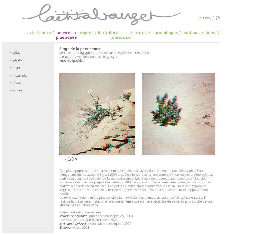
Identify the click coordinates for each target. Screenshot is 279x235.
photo (17, 60)
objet (16, 68)
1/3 (71, 159)
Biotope (65, 228)
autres (17, 90)
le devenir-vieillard (72, 224)
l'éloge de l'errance (73, 216)
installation (20, 76)
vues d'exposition (71, 61)
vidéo (17, 53)
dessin (17, 83)
